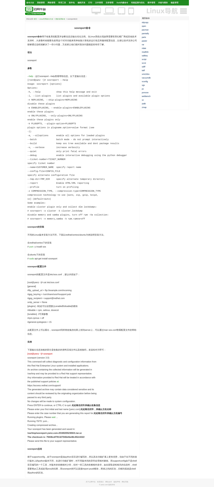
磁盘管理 (174, 3)
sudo (31, 258)
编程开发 (81, 3)
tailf (143, 70)
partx (144, 37)
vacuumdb (146, 78)
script (144, 59)
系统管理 (41, 3)
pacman (145, 30)
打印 (90, 3)
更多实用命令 (60, 19)
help (31, 76)
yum (31, 247)
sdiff (143, 67)
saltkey (145, 56)
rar (143, 44)
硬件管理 (151, 3)
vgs (143, 85)
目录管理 (109, 3)
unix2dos (145, 74)
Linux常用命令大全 (46, 19)
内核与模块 (163, 3)
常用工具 (62, 3)
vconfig (145, 81)
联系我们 (100, 482)
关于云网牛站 (91, 482)
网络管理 (51, 3)
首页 (35, 19)
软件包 (72, 3)
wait (53, 417)
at (58, 381)
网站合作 (108, 482)
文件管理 (99, 3)
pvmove (145, 92)
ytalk (144, 104)
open (144, 26)
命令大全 (30, 3)
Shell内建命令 (122, 3)
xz (143, 100)
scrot (144, 63)
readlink (145, 52)
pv (143, 89)
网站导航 (125, 482)
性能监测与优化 (138, 3)
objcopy (145, 22)
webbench (146, 96)
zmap (144, 107)
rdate (144, 48)
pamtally (145, 33)
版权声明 (117, 482)
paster (144, 41)
